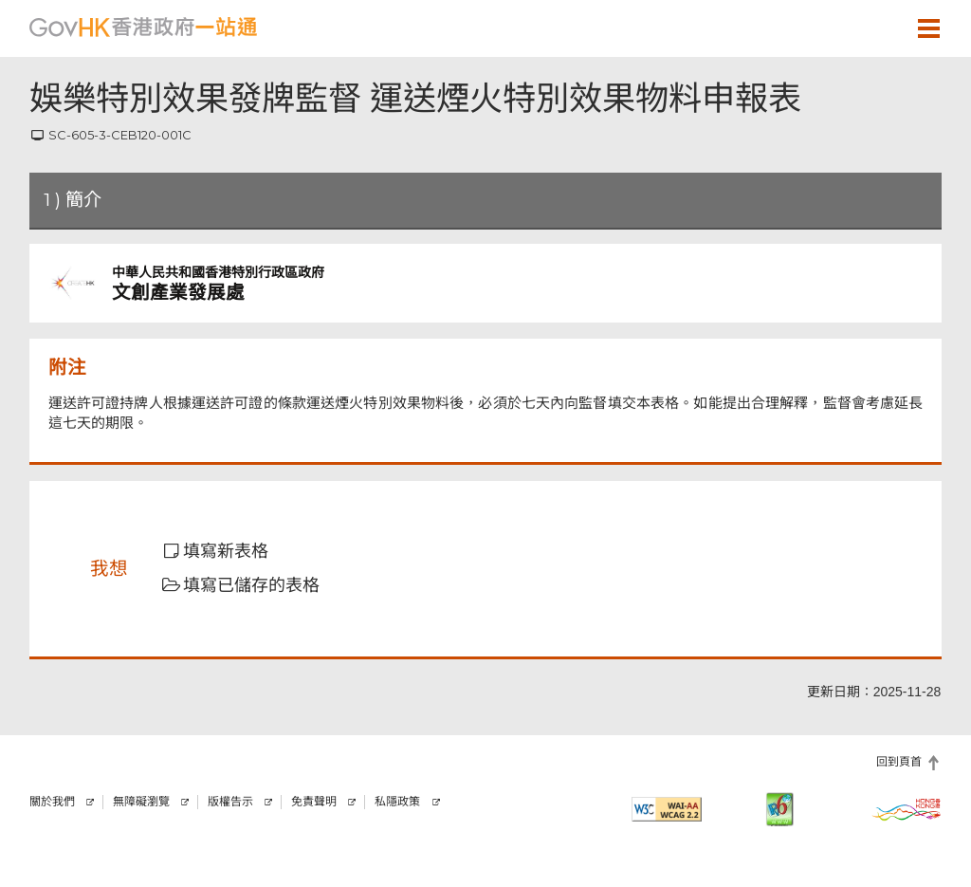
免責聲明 (314, 801)
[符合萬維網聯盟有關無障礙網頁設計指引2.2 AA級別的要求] (666, 809)
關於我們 (52, 801)
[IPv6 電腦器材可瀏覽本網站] (779, 809)
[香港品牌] (906, 809)
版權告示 (230, 801)
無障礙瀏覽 (141, 801)
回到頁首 (899, 761)
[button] (873, 27)
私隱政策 (397, 801)
